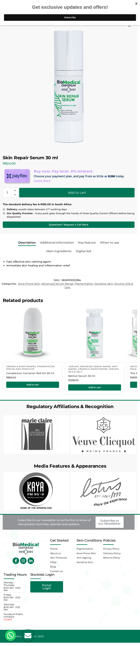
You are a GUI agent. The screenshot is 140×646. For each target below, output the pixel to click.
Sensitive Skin (103, 283)
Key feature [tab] (87, 242)
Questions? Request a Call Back (68, 224)
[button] (129, 25)
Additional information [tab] (57, 242)
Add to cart (77, 193)
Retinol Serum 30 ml (81, 375)
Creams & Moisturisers (21, 366)
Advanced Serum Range (57, 283)
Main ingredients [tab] (58, 251)
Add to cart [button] (33, 384)
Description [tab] (27, 242)
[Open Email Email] (28, 635)
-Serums (73, 366)
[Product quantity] (7, 192)
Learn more (42, 181)
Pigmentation (84, 283)
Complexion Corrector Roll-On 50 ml (30, 373)
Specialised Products (20, 369)
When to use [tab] (109, 242)
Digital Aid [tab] (83, 251)
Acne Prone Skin (29, 283)
